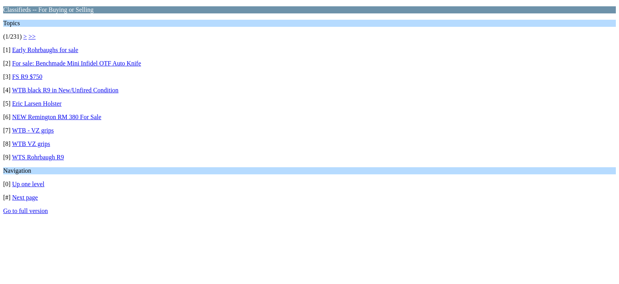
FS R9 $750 (27, 76)
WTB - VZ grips (33, 130)
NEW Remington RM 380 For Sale (56, 117)
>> (32, 36)
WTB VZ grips (31, 143)
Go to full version (25, 210)
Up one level (28, 184)
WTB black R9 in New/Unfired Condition (65, 90)
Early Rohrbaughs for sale (45, 50)
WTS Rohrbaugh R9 (38, 157)
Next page (25, 197)
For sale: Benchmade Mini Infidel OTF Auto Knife (76, 63)
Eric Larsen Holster (37, 103)
